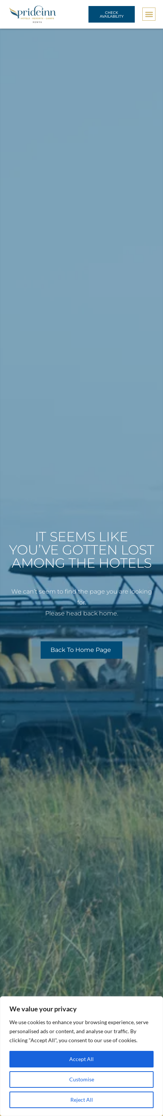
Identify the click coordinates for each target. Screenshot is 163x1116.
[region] (81, 1056)
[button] (148, 14)
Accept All (81, 1059)
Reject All (81, 1099)
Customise (81, 1079)
